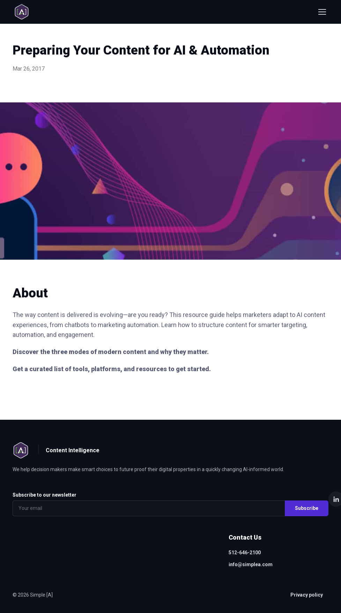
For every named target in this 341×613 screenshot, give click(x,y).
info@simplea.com (251, 564)
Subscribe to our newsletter (44, 495)
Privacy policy (306, 595)
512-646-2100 (245, 552)
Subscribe (306, 508)
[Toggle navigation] (322, 12)
